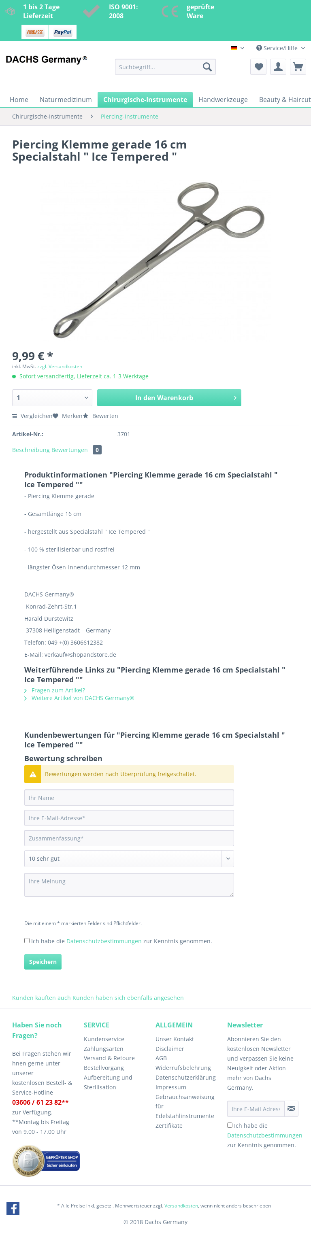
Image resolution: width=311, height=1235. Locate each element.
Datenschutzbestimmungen (104, 941)
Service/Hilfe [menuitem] (277, 48)
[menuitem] (165, 71)
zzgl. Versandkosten (59, 366)
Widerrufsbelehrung (183, 1068)
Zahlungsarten (104, 1049)
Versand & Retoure (109, 1058)
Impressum (171, 1087)
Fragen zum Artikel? (54, 690)
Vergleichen (32, 416)
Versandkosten (181, 1205)
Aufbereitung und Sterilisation (108, 1082)
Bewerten (100, 416)
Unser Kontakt (175, 1039)
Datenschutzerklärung (186, 1077)
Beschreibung (31, 450)
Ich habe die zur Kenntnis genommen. (121, 941)
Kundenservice (104, 1039)
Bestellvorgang (104, 1068)
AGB (161, 1058)
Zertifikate (169, 1125)
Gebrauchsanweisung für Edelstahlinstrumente (185, 1106)
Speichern (43, 962)
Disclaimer (170, 1049)
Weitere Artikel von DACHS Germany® (79, 698)
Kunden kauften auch (41, 998)
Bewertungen (76, 450)
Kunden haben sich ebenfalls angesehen (128, 998)
